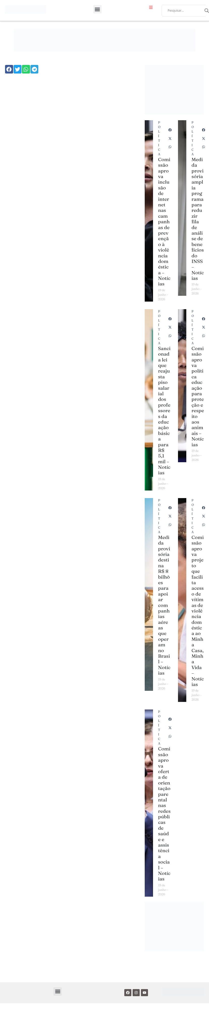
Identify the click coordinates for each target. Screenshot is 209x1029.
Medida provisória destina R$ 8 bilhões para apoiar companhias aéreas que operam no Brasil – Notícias (164, 605)
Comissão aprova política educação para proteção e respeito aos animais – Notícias (197, 396)
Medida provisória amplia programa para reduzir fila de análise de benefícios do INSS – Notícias (197, 218)
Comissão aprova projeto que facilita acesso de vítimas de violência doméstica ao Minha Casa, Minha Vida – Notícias (197, 610)
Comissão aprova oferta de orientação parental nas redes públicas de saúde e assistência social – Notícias (164, 814)
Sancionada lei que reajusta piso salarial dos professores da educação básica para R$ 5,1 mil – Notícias (164, 410)
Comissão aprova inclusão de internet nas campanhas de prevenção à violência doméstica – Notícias (164, 221)
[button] (97, 9)
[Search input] (185, 10)
